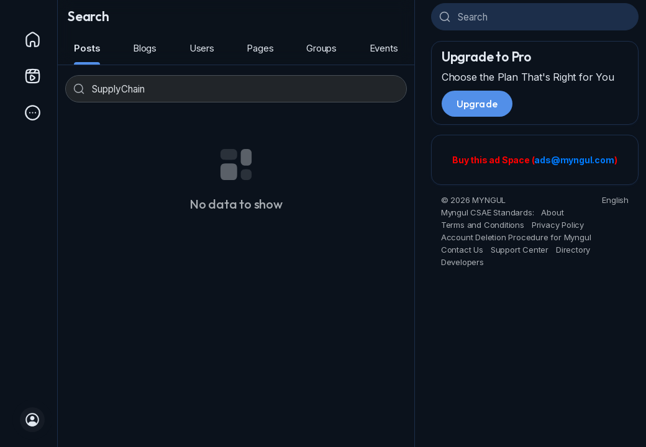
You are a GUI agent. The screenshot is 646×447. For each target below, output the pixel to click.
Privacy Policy (558, 225)
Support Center (519, 250)
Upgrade (477, 103)
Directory (573, 250)
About (552, 212)
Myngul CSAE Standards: (487, 212)
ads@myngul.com (574, 160)
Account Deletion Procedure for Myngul (516, 237)
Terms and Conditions (482, 225)
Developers (462, 262)
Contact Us (462, 250)
